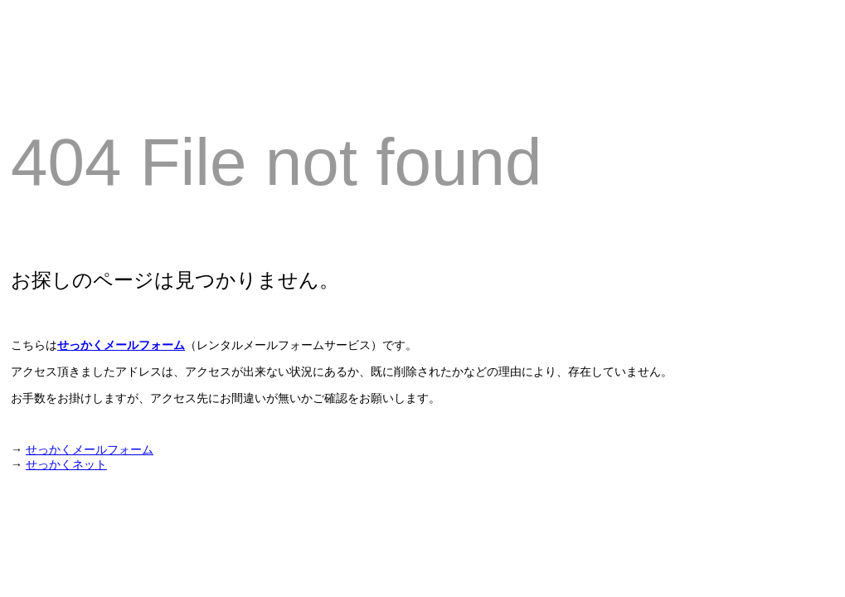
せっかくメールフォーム (121, 345)
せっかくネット (66, 464)
